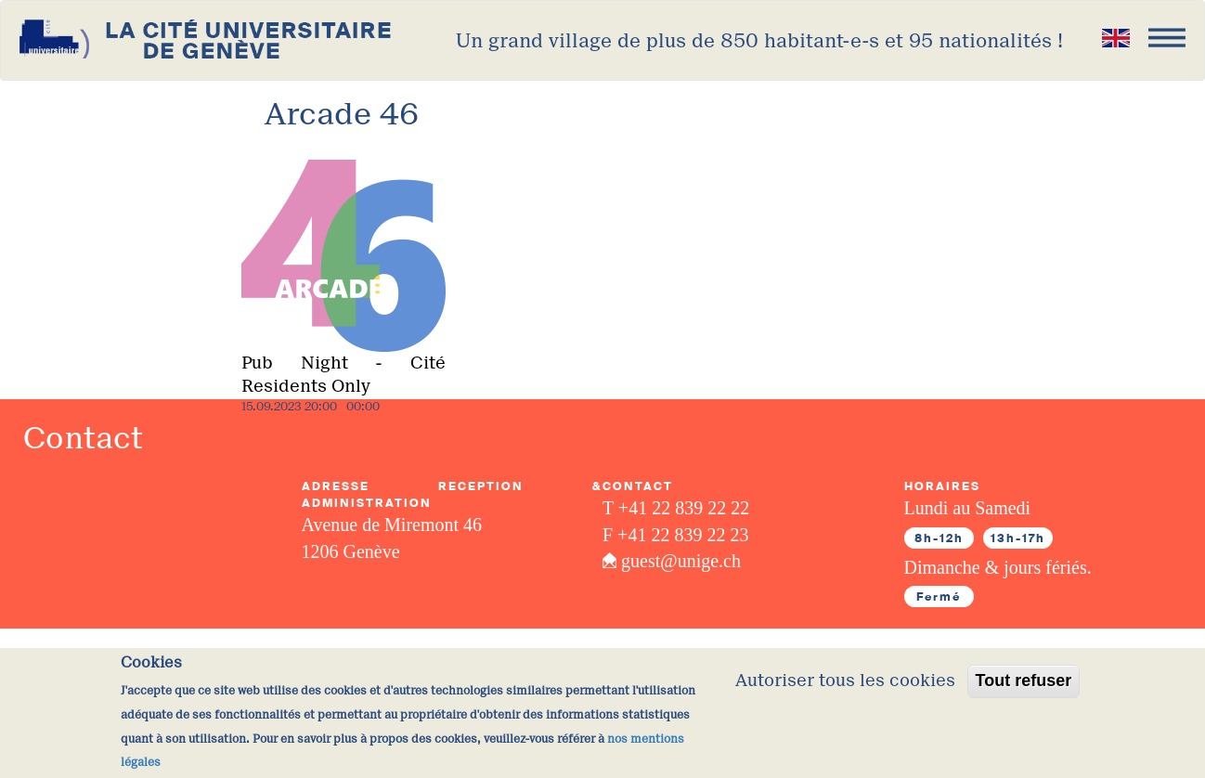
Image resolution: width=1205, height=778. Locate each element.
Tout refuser (1024, 689)
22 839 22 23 (699, 535)
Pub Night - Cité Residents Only (343, 375)
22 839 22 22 (700, 508)
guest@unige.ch (681, 561)
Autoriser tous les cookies (845, 689)
